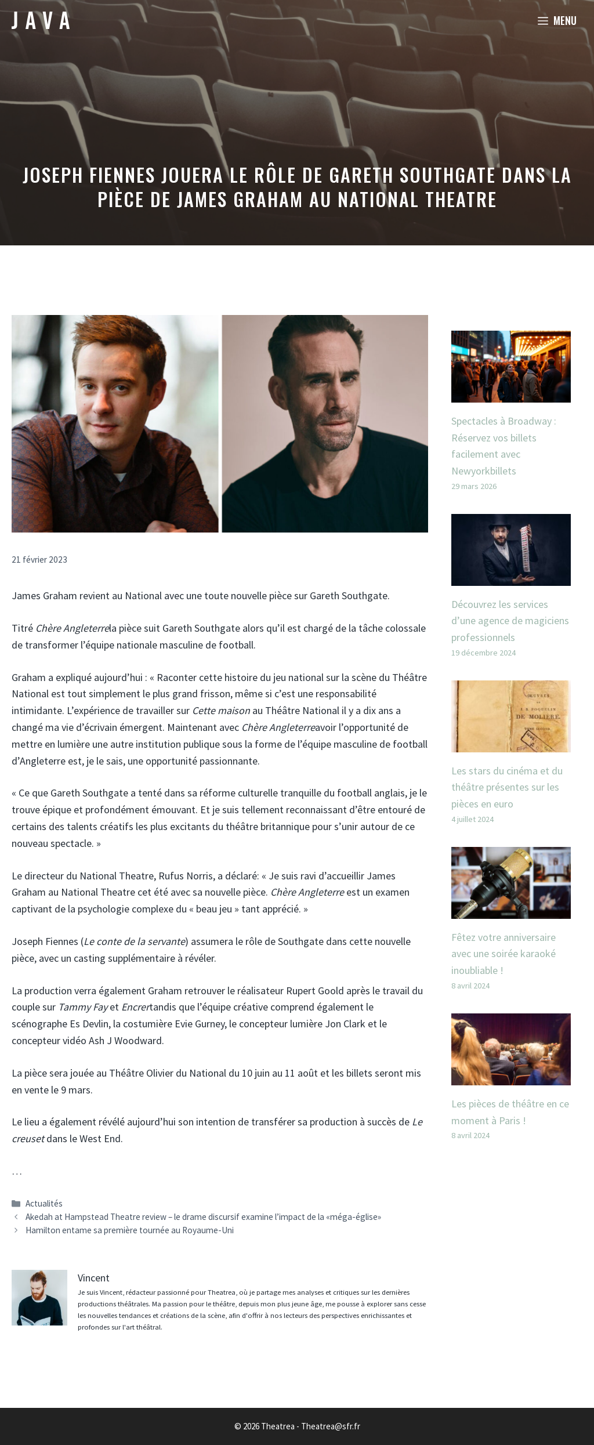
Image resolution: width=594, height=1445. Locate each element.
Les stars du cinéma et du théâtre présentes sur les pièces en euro (507, 787)
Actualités (44, 1203)
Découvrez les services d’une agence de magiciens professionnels (510, 620)
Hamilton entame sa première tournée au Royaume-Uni (130, 1230)
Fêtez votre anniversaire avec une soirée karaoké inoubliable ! (503, 953)
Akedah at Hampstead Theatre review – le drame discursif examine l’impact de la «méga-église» (203, 1216)
